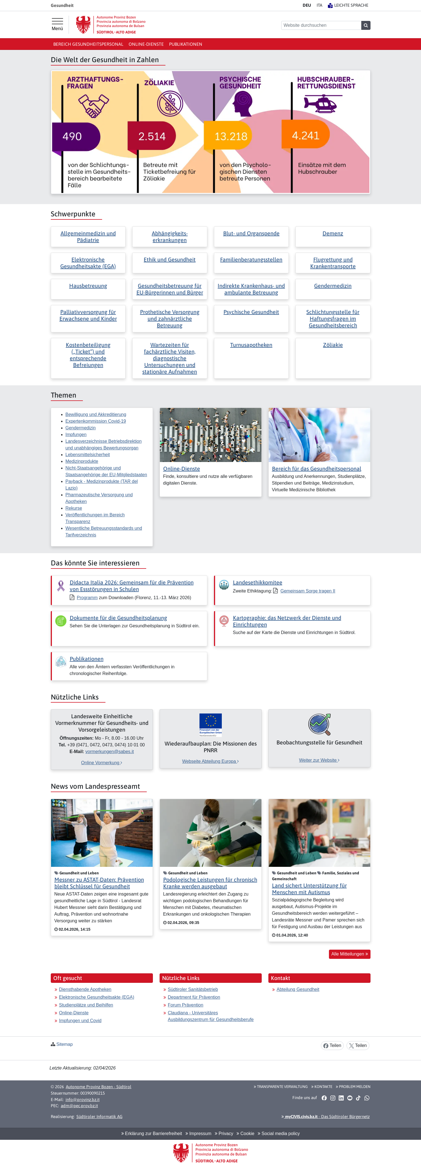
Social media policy (279, 1133)
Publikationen (185, 44)
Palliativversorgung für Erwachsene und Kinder (88, 315)
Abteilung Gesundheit (298, 989)
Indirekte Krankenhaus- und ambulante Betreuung (251, 289)
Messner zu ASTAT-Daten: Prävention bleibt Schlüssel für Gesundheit (99, 882)
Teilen (332, 1045)
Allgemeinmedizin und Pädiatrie (88, 236)
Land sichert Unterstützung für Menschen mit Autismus (309, 888)
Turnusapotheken (251, 345)
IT (319, 5)
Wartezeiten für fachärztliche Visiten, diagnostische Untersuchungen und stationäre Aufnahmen (169, 358)
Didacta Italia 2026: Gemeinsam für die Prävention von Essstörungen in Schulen (132, 585)
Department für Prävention (194, 997)
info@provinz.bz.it (83, 1099)
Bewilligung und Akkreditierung (96, 414)
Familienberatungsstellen (251, 259)
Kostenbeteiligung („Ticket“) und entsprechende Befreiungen (88, 355)
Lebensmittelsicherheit (88, 454)
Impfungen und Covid (80, 1020)
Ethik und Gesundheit (170, 259)
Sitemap (64, 1044)
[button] (324, 1098)
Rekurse (74, 508)
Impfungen (76, 434)
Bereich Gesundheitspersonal (88, 44)
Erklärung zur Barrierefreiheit (151, 1133)
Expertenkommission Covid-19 (96, 421)
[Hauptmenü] (57, 24)
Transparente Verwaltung (281, 1086)
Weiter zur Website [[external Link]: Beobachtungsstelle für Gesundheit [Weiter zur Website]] (319, 760)
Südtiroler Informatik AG (99, 1116)
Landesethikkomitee (257, 582)
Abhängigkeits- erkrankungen (170, 236)
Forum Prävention (185, 1005)
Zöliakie (333, 345)
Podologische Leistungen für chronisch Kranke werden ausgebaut (210, 882)
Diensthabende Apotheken (85, 989)
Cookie (245, 1133)
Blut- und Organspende (251, 233)
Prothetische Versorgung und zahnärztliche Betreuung (169, 318)
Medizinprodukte (82, 461)
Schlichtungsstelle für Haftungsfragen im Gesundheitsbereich (332, 318)
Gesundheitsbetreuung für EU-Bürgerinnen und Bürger (169, 289)
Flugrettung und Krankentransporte (333, 262)
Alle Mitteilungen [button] (349, 954)
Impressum (198, 1133)
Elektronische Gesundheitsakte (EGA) (88, 262)
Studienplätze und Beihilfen (86, 1005)
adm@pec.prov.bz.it (79, 1105)
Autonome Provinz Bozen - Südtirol (98, 1086)
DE (307, 5)
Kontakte (321, 1086)
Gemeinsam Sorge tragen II (307, 591)
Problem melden (353, 1086)
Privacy (224, 1133)
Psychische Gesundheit (251, 312)
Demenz (333, 233)
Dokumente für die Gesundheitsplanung (118, 618)
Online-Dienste (146, 44)
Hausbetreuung (88, 285)
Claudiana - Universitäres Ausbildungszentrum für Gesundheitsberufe (211, 1016)
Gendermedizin (333, 285)
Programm (87, 597)
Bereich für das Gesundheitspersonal (316, 468)
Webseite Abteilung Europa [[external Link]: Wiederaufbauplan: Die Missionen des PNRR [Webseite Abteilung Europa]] (210, 761)
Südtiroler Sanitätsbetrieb (193, 989)
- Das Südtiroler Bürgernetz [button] (326, 1116)
